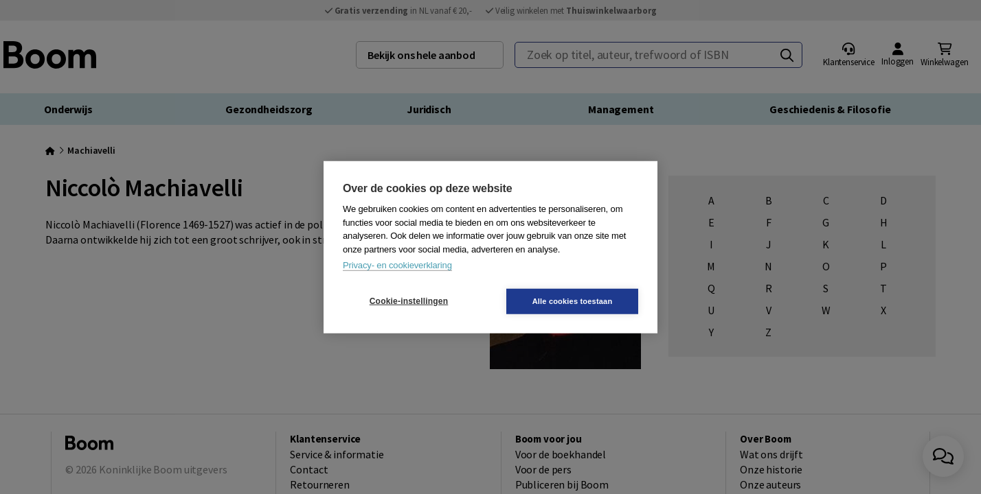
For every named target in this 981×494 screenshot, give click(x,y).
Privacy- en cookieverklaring (397, 265)
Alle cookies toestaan (572, 300)
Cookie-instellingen (409, 301)
